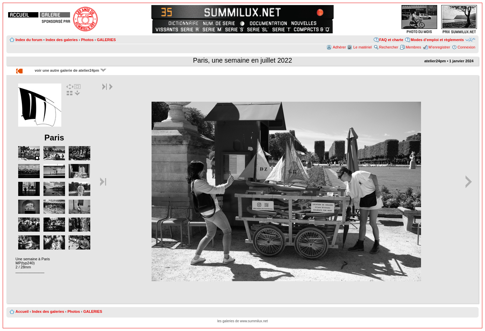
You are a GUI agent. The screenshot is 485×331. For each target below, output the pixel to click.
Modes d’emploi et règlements (437, 40)
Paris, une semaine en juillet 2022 (242, 60)
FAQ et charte (391, 40)
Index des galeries (61, 40)
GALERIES (106, 40)
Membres (413, 47)
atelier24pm (435, 61)
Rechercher (388, 47)
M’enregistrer (439, 47)
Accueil (22, 311)
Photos (87, 40)
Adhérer (339, 47)
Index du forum (28, 40)
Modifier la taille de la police (470, 39)
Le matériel (362, 47)
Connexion (466, 47)
